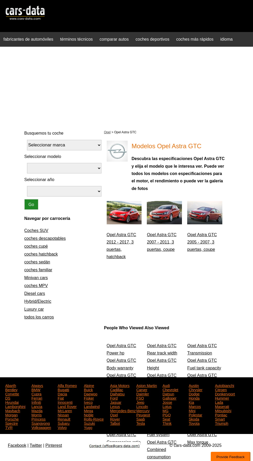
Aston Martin (146, 385)
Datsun (168, 393)
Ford (114, 397)
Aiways (37, 385)
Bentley (11, 389)
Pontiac (221, 414)
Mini (192, 410)
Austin (194, 385)
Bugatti (63, 389)
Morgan (11, 414)
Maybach (12, 410)
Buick (88, 389)
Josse (167, 402)
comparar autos (114, 39)
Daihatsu (117, 393)
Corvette (12, 393)
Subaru (63, 423)
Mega (88, 410)
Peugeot (143, 414)
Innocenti (65, 402)
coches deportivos (152, 39)
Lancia (36, 406)
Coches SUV (36, 230)
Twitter (36, 445)
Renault (64, 418)
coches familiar (38, 270)
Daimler (142, 393)
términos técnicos (76, 39)
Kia (191, 402)
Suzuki (89, 423)
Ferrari (36, 397)
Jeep (140, 402)
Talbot (115, 423)
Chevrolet (170, 389)
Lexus (115, 406)
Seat (166, 418)
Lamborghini (15, 406)
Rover (115, 418)
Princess (38, 418)
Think (167, 423)
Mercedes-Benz (123, 410)
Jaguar (115, 402)
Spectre (11, 423)
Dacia (62, 393)
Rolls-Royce (94, 418)
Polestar (195, 414)
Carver (141, 389)
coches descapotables (45, 238)
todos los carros (39, 317)
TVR (9, 427)
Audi (166, 385)
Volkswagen (41, 427)
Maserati (222, 406)
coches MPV (36, 285)
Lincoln (142, 406)
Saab (140, 418)
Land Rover (67, 406)
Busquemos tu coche (43, 133)
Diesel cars (34, 293)
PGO (167, 414)
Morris (36, 414)
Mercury (143, 410)
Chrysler (195, 389)
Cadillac (116, 389)
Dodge (194, 393)
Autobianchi (224, 385)
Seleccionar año (39, 179)
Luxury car (34, 309)
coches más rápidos (194, 39)
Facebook (17, 445)
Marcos (195, 406)
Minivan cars (36, 277)
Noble (89, 414)
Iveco (88, 402)
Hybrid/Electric (37, 301)
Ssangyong (40, 423)
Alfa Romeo (67, 385)
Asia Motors (120, 385)
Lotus (167, 406)
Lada (219, 402)
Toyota (194, 423)
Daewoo (90, 393)
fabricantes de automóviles (28, 39)
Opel (107, 132)
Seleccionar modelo (42, 156)
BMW (35, 389)
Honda (194, 397)
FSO (140, 397)
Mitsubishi (223, 410)
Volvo (62, 427)
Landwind (92, 406)
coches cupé (36, 246)
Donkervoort (225, 393)
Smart (220, 418)
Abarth (10, 385)
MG (166, 410)
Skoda (194, 418)
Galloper (169, 397)
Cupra (36, 393)
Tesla (140, 423)
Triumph (221, 423)
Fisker (89, 397)
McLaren (65, 410)
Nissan (63, 414)
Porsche (12, 418)
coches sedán (37, 262)
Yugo (88, 427)
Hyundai (12, 402)
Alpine (89, 385)
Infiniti (36, 402)
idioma (226, 39)
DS (7, 397)
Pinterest (53, 445)
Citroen (221, 389)
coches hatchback (41, 254)
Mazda (36, 410)
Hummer (222, 397)
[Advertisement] (126, 87)
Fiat (61, 397)
